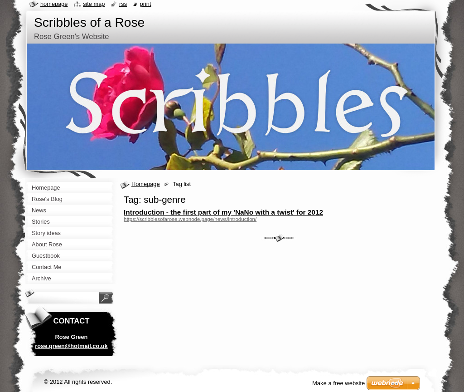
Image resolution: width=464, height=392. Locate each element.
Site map (94, 3)
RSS (123, 3)
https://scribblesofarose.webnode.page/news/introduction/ (190, 219)
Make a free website (338, 383)
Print (145, 3)
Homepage (145, 184)
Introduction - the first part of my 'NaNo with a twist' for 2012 (223, 212)
